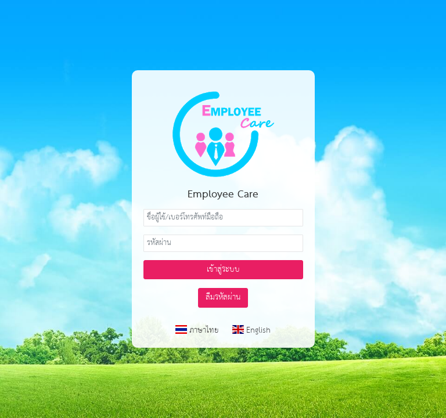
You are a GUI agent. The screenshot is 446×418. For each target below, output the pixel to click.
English (251, 330)
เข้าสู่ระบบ (223, 269)
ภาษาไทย (198, 330)
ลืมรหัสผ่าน (223, 297)
